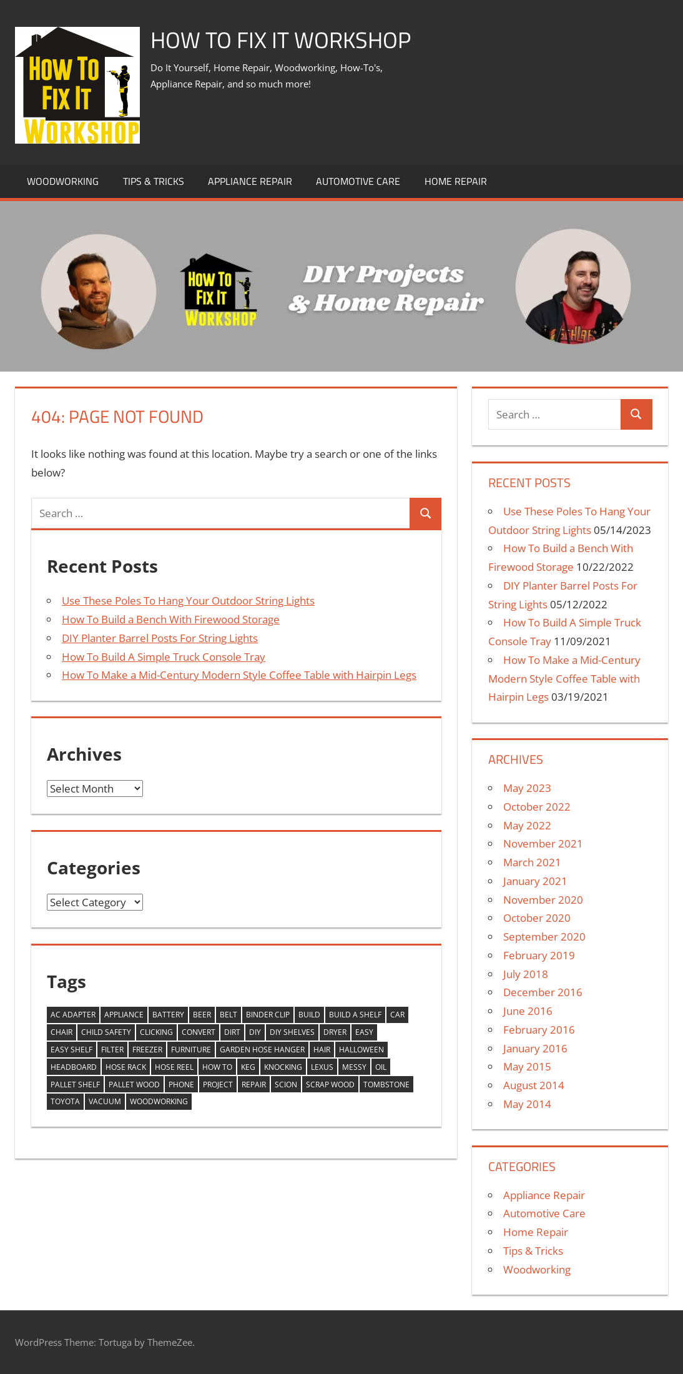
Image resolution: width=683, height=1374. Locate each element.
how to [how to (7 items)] (217, 1067)
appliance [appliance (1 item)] (124, 1014)
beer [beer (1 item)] (202, 1014)
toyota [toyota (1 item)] (65, 1101)
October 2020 (537, 918)
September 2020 (544, 936)
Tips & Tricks (153, 181)
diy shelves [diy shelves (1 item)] (292, 1032)
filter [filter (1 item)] (112, 1049)
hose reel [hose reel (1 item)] (174, 1067)
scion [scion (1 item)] (286, 1084)
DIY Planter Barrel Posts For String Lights (160, 638)
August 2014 (533, 1085)
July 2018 (525, 974)
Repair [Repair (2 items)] (254, 1084)
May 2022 (527, 825)
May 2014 (527, 1104)
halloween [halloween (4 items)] (361, 1049)
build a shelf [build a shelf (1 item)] (355, 1014)
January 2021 (535, 881)
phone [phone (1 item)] (181, 1084)
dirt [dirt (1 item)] (232, 1032)
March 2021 (532, 862)
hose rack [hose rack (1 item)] (126, 1067)
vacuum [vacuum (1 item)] (105, 1101)
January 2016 (535, 1048)
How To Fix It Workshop (280, 39)
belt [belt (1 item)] (228, 1014)
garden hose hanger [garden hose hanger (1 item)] (262, 1049)
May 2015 (527, 1066)
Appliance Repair (250, 181)
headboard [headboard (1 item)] (74, 1067)
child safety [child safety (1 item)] (106, 1032)
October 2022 (537, 806)
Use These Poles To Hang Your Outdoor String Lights (188, 600)
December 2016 (542, 992)
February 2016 (539, 1029)
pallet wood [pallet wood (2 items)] (134, 1084)
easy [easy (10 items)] (364, 1032)
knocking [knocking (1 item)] (283, 1067)
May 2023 (527, 788)
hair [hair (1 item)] (321, 1049)
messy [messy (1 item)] (354, 1067)
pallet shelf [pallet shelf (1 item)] (75, 1084)
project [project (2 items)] (218, 1084)
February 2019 (539, 955)
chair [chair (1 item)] (61, 1032)
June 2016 (528, 1011)
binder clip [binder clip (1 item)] (268, 1014)
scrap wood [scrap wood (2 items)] (330, 1084)
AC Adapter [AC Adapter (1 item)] (73, 1014)
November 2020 (543, 899)
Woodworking (63, 181)
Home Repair (456, 181)
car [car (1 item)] (397, 1014)
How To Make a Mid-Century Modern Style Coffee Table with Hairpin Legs (239, 675)
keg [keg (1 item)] (248, 1067)
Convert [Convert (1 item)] (198, 1032)
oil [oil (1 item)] (380, 1067)
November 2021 (543, 843)
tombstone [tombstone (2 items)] (386, 1084)
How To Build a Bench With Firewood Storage (171, 619)
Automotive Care (358, 181)
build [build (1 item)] (309, 1014)
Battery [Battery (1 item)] (168, 1014)
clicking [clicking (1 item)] (156, 1032)
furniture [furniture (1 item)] (191, 1049)
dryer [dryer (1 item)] (334, 1032)
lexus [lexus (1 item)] (322, 1067)
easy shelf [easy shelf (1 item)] (71, 1049)
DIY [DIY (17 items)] (255, 1032)
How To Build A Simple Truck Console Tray (163, 657)
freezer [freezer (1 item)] (147, 1049)
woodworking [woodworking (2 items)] (159, 1101)
